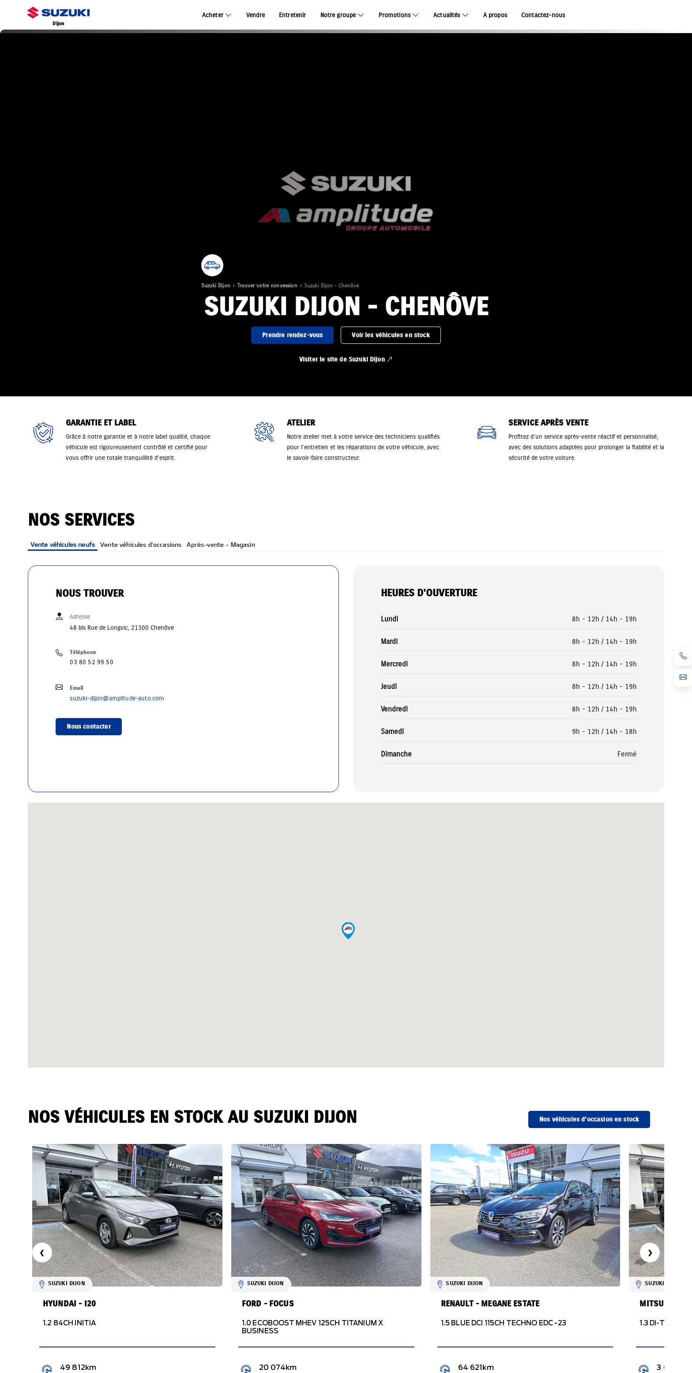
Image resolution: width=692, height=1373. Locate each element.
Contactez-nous (543, 15)
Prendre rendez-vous (292, 335)
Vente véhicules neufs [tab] (62, 544)
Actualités (446, 15)
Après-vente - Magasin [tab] (221, 544)
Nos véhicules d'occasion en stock (589, 1119)
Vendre (255, 15)
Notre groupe (338, 15)
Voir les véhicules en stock (390, 335)
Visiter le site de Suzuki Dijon (346, 359)
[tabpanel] (509, 675)
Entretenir (292, 15)
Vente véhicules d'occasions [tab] (140, 544)
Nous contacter (88, 726)
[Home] (58, 15)
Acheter (212, 15)
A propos (495, 15)
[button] (348, 931)
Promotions (394, 15)
